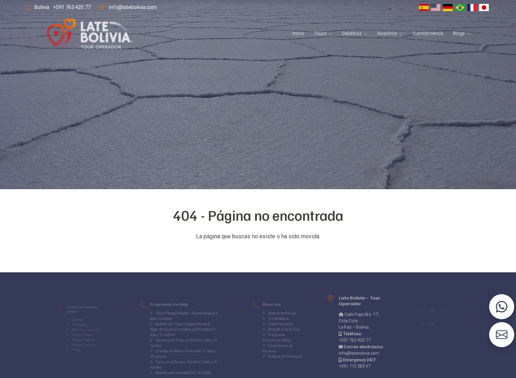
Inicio (286, 34)
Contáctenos (374, 34)
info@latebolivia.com (128, 7)
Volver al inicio (258, 250)
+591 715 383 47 (355, 360)
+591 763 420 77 (65, 7)
